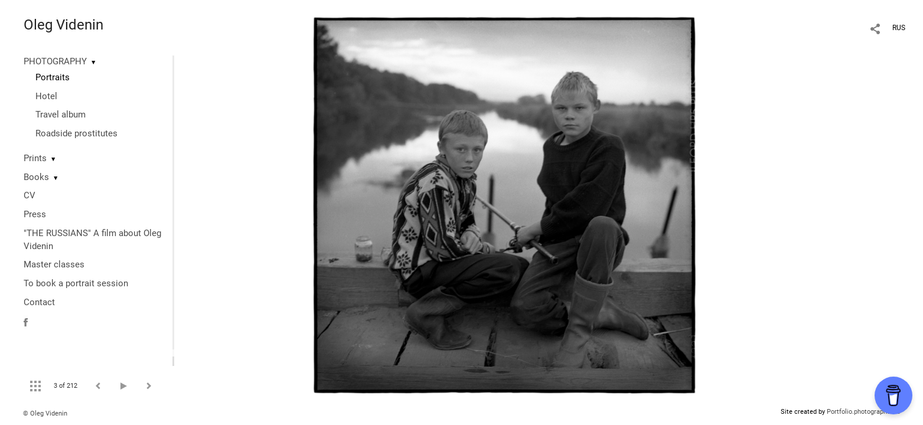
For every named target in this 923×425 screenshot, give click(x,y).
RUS (898, 28)
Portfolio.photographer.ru (863, 412)
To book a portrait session (76, 283)
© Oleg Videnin (45, 413)
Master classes (54, 264)
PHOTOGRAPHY (55, 61)
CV (29, 195)
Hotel (46, 96)
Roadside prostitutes (76, 133)
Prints (35, 158)
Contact (39, 302)
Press (35, 214)
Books (36, 177)
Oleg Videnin (63, 25)
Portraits (52, 77)
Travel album (60, 114)
